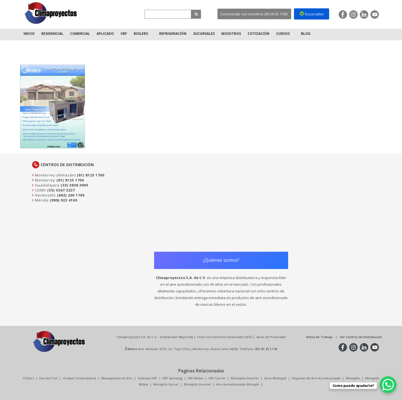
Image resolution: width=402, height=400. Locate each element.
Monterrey (44, 180)
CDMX (40, 190)
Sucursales (204, 33)
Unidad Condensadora (79, 378)
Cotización (258, 33)
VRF (124, 33)
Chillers (28, 378)
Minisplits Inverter (197, 384)
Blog (305, 33)
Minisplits (353, 378)
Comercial (80, 33)
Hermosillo (45, 195)
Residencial (52, 33)
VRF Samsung (172, 378)
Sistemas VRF (147, 378)
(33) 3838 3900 (74, 185)
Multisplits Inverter (245, 378)
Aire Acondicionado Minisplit (237, 384)
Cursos (283, 33)
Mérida (41, 200)
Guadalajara (46, 185)
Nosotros (231, 33)
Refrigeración (172, 33)
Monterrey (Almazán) (55, 175)
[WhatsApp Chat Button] (388, 384)
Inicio (29, 33)
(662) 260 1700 (71, 195)
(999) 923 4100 (63, 200)
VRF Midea (195, 378)
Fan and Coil (48, 378)
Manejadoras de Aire (116, 378)
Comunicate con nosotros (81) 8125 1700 (254, 13)
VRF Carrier (217, 378)
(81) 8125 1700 (90, 175)
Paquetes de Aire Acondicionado (316, 378)
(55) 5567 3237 (61, 190)
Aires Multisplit (275, 378)
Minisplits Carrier (166, 384)
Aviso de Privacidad (271, 337)
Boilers (141, 33)
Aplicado (105, 33)
